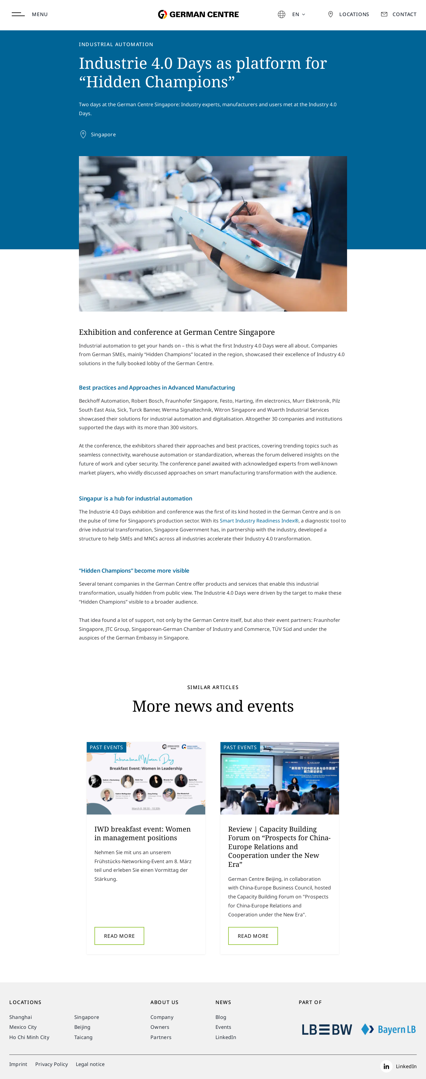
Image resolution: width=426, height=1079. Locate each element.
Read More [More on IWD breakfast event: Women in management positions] (119, 937)
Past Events (106, 749)
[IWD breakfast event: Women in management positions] (146, 780)
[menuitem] (298, 14)
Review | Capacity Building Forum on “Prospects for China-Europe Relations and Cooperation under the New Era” (279, 848)
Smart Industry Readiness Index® (259, 522)
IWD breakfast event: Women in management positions (142, 835)
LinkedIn (406, 1066)
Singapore (103, 134)
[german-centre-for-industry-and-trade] (196, 4)
